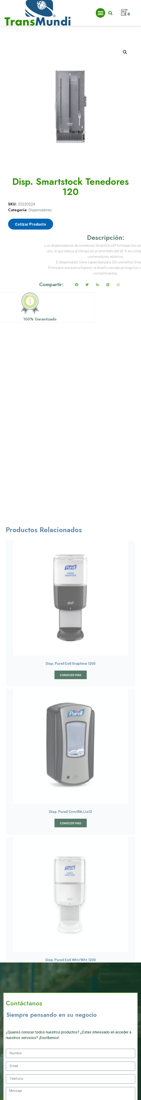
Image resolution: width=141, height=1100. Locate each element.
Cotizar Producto (30, 224)
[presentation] (41, 981)
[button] (100, 13)
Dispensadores (40, 210)
